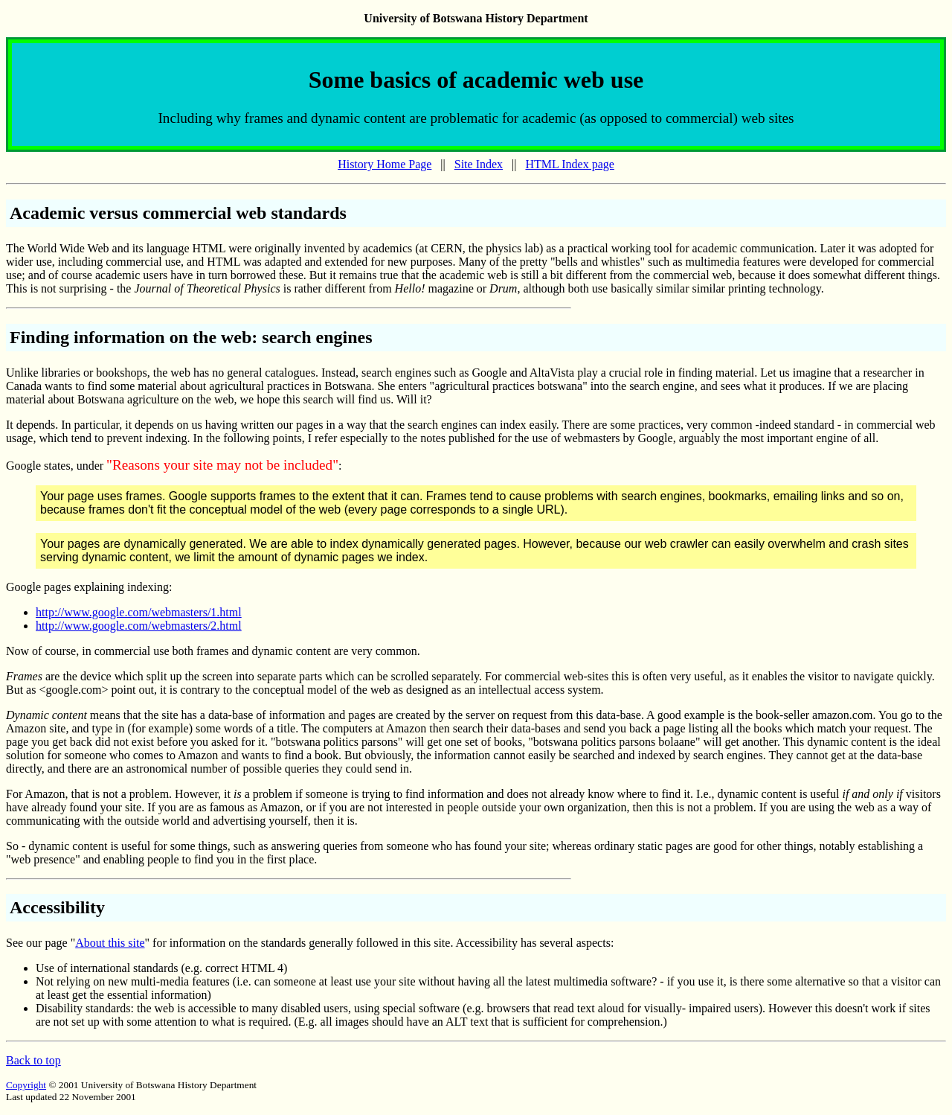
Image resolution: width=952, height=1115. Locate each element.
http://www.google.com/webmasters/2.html (139, 625)
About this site (109, 942)
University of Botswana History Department (476, 18)
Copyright (26, 1084)
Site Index (478, 164)
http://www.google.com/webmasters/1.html (139, 612)
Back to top (33, 1060)
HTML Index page (569, 164)
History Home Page (384, 164)
